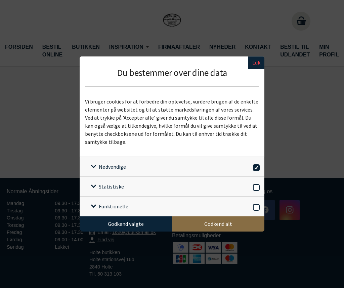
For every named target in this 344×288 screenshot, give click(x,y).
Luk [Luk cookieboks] (256, 62)
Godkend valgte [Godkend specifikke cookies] (126, 223)
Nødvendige (112, 166)
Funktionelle (113, 206)
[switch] (255, 166)
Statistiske (111, 186)
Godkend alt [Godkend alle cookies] (218, 223)
